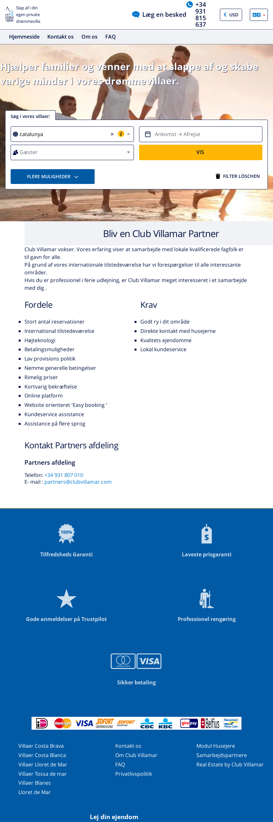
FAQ (110, 36)
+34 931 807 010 (63, 475)
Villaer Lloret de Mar (42, 764)
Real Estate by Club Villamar (230, 764)
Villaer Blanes (34, 782)
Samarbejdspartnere (221, 755)
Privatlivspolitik (133, 773)
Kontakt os (60, 36)
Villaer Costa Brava (41, 745)
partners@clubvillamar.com (78, 481)
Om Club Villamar (136, 755)
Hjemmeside (24, 36)
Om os (89, 36)
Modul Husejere (215, 745)
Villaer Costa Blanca (42, 755)
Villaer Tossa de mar (42, 773)
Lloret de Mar (34, 792)
